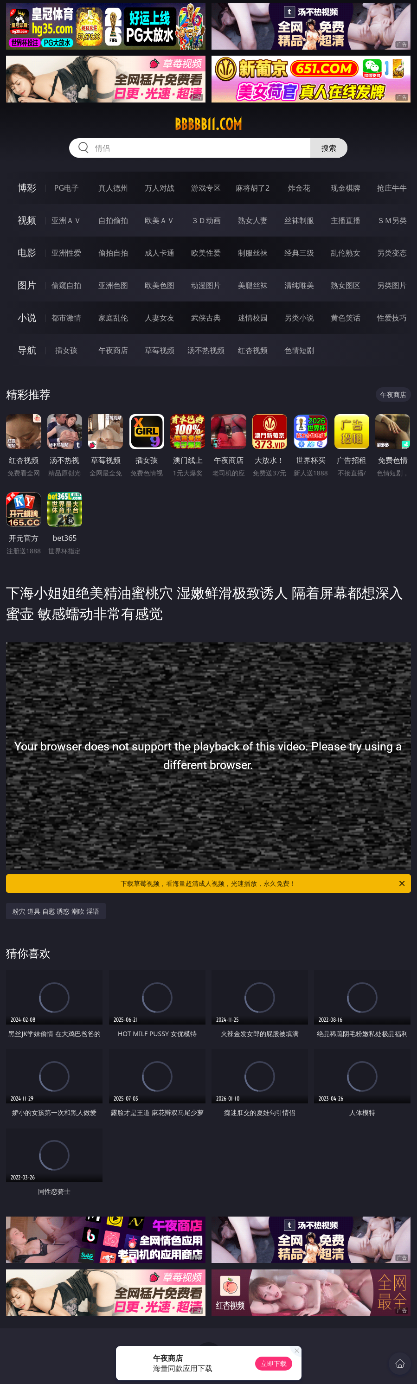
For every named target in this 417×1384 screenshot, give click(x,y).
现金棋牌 (345, 188)
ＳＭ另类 (392, 220)
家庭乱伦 (113, 318)
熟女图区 (345, 285)
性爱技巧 (392, 318)
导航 (27, 350)
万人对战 (159, 188)
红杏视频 (253, 350)
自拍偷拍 (113, 220)
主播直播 (345, 220)
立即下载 (274, 1363)
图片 (27, 285)
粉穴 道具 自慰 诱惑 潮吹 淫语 (56, 911)
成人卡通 (159, 253)
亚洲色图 (113, 285)
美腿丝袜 (253, 285)
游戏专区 (206, 188)
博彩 (27, 187)
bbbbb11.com (208, 124)
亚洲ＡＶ (66, 220)
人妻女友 (159, 318)
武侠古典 (206, 318)
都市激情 (66, 318)
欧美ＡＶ (159, 220)
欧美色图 (159, 285)
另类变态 (392, 253)
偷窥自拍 (66, 285)
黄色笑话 (345, 318)
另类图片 (392, 285)
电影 (27, 252)
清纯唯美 (299, 285)
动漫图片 (206, 285)
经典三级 (299, 253)
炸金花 (299, 188)
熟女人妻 (253, 220)
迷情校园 (253, 318)
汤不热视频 (206, 350)
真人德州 (113, 188)
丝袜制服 (299, 220)
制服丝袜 (253, 253)
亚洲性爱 (66, 253)
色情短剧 (299, 350)
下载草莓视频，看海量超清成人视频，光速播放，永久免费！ (263, 883)
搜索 (328, 148)
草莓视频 (159, 350)
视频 (27, 220)
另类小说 (299, 318)
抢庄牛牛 (392, 188)
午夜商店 (113, 350)
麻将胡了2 (252, 188)
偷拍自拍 (113, 253)
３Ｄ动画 (206, 220)
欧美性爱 (206, 253)
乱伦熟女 (345, 253)
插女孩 (66, 350)
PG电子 (66, 188)
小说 (27, 317)
